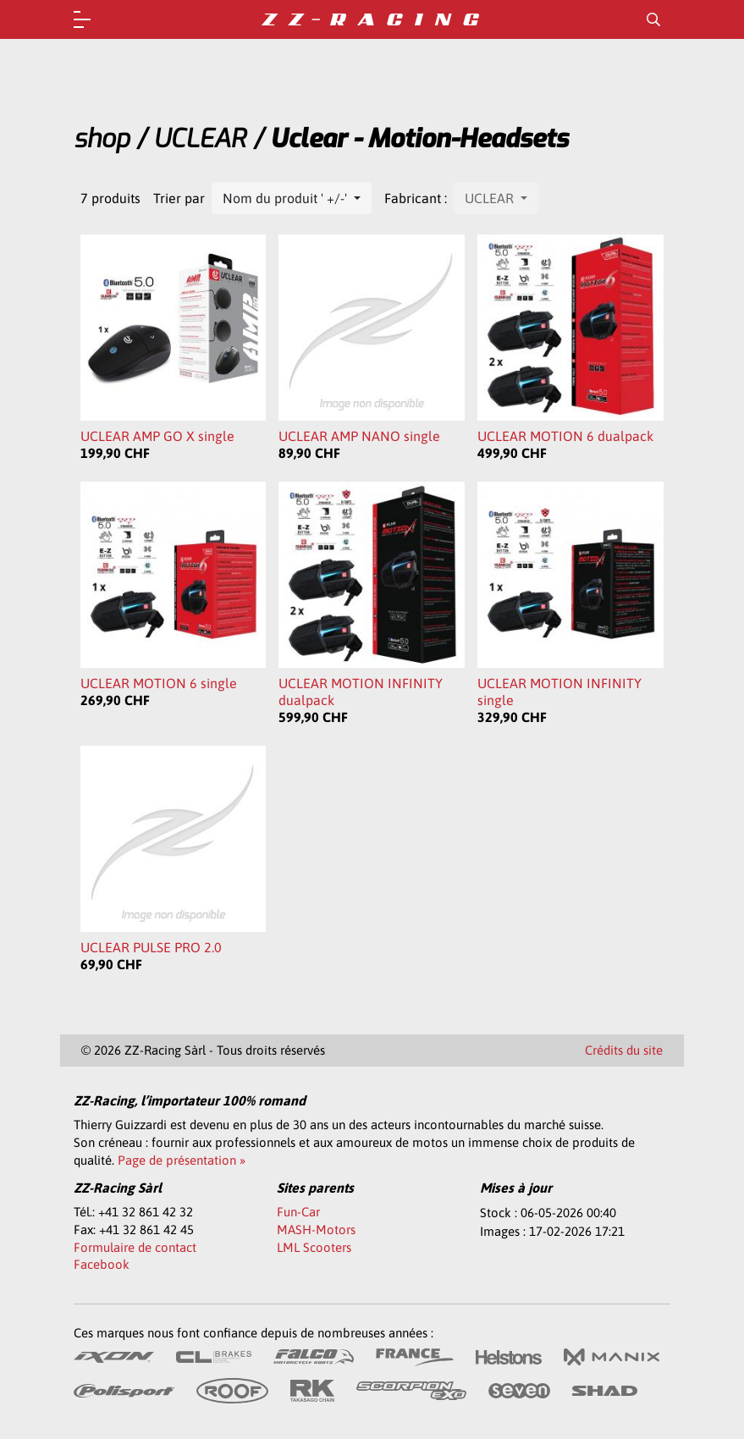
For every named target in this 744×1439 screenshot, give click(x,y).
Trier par (179, 198)
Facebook (102, 1264)
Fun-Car (298, 1212)
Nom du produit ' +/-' (286, 198)
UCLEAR (199, 139)
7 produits (110, 198)
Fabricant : (415, 198)
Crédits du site (624, 1050)
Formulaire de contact (135, 1247)
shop (102, 139)
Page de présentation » (181, 1160)
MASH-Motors (316, 1229)
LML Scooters (314, 1247)
